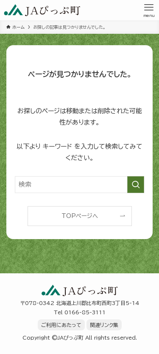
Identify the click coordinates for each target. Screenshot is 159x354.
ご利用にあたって (61, 324)
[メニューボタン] (149, 10)
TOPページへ (79, 216)
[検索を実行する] (135, 184)
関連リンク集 (104, 324)
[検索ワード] (79, 184)
